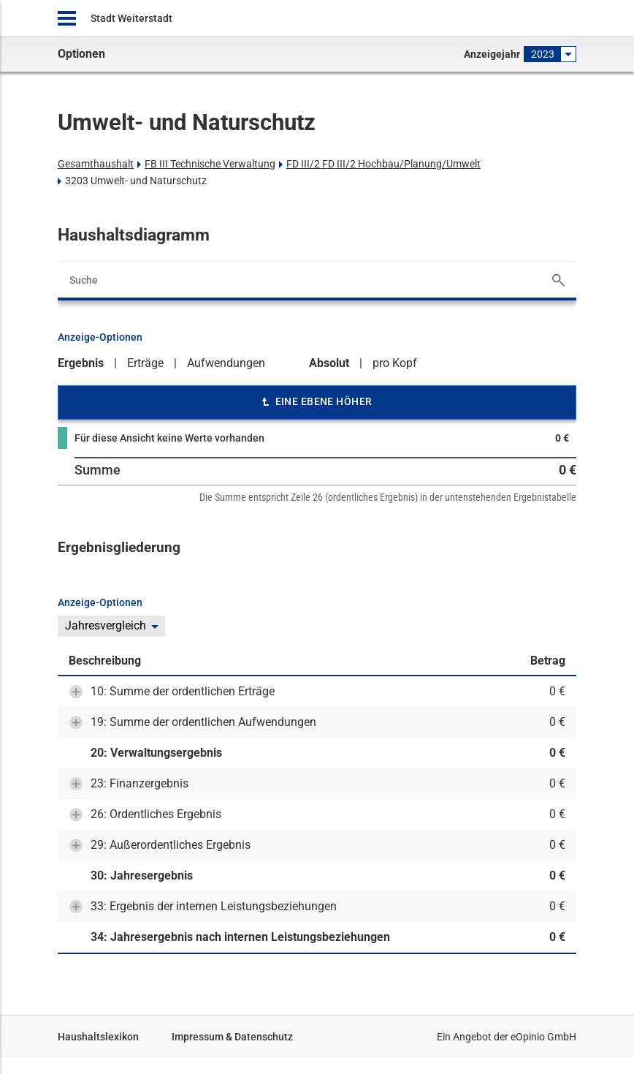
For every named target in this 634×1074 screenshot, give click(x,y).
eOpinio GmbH (543, 1037)
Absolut (329, 363)
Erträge (145, 363)
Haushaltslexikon (98, 1037)
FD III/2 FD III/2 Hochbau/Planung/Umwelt (383, 164)
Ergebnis (81, 363)
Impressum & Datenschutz (232, 1037)
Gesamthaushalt (96, 164)
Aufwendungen (226, 363)
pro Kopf (395, 363)
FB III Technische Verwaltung (210, 164)
